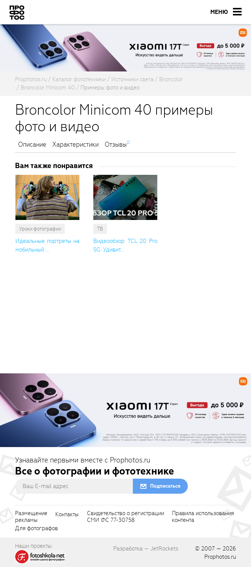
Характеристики (75, 145)
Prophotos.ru (220, 557)
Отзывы (116, 145)
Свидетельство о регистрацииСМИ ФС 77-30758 (125, 517)
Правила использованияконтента (203, 517)
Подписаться (165, 486)
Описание (32, 145)
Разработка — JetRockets (145, 548)
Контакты (67, 514)
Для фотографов (36, 528)
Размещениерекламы (31, 517)
